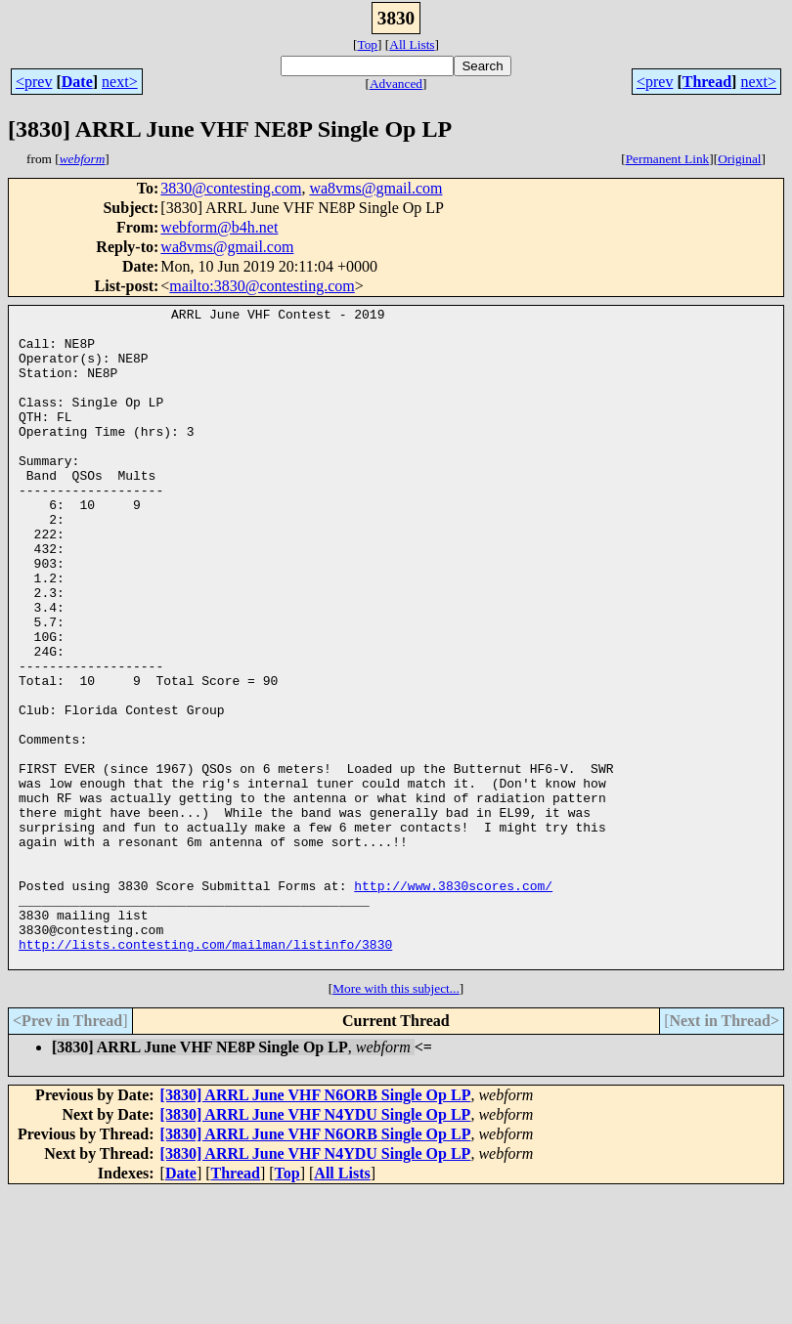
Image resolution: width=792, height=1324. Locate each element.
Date (77, 81)
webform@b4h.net (219, 227)
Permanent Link (668, 158)
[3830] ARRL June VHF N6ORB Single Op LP (315, 1226)
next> (120, 81)
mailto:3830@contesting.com (261, 286)
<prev (34, 81)
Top (367, 44)
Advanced (396, 83)
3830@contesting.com (230, 188)
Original (739, 158)
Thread (706, 81)
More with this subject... (396, 1120)
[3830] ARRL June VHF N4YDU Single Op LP (315, 1246)
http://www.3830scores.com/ (453, 1002)
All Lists (411, 44)
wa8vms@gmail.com (375, 188)
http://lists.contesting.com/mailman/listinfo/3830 (205, 1073)
